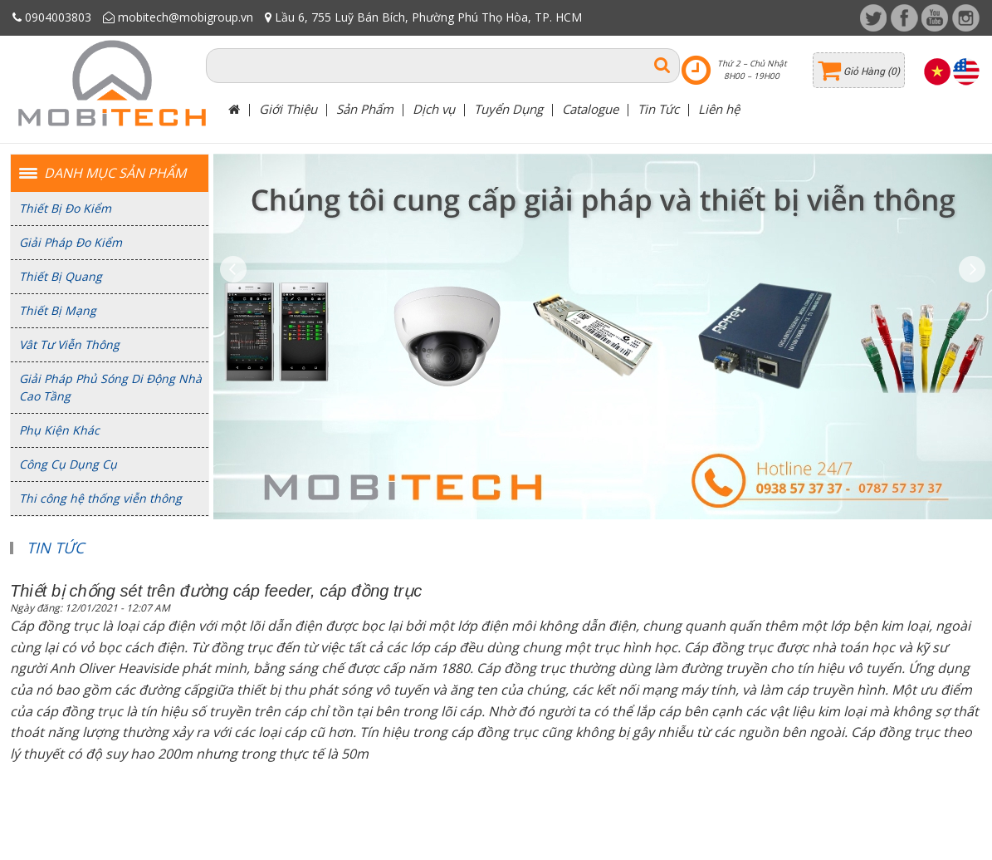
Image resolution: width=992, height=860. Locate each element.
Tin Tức (658, 109)
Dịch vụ (434, 109)
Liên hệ (719, 109)
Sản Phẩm (364, 109)
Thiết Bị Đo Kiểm (65, 208)
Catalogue (590, 109)
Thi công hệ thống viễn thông (100, 498)
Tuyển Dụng (508, 109)
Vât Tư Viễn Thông (69, 344)
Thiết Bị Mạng (57, 310)
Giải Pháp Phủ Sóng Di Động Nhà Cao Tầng (110, 387)
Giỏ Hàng (865, 71)
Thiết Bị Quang (60, 276)
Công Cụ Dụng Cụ (68, 464)
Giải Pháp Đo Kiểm (70, 242)
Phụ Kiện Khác (59, 430)
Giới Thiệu (288, 109)
